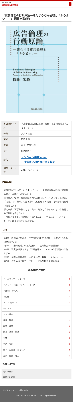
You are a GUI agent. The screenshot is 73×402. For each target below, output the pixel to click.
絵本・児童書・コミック (14, 350)
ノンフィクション (11, 302)
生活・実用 (8, 344)
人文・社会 (8, 314)
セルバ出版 (8, 371)
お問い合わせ (24, 390)
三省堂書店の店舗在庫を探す (38, 162)
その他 (6, 297)
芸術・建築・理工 (11, 356)
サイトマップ (8, 390)
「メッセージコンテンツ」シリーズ (19, 285)
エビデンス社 (9, 377)
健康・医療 (8, 320)
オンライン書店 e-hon (34, 157)
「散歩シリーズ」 (11, 291)
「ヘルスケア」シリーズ (14, 279)
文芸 (5, 338)
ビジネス (7, 308)
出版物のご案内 (36, 270)
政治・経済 (8, 326)
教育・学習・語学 (11, 332)
